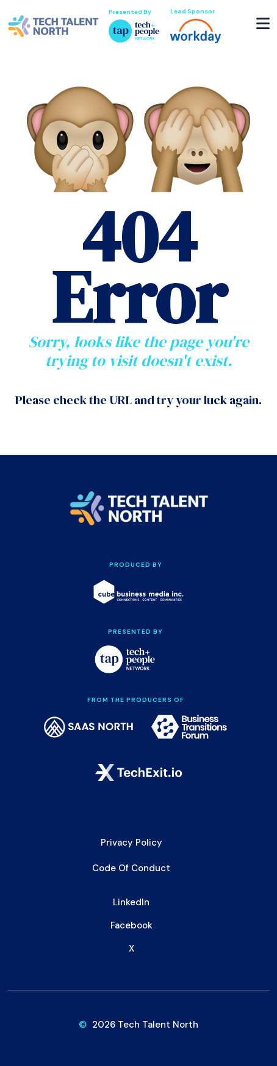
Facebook (131, 925)
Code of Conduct (131, 868)
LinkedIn (131, 902)
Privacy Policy (131, 842)
